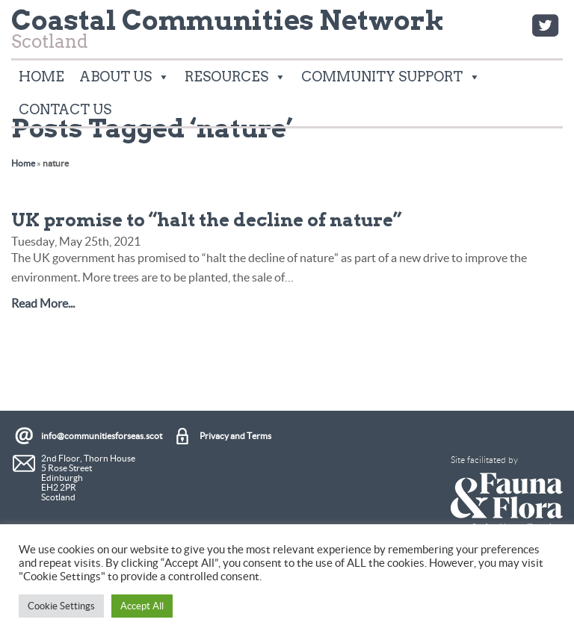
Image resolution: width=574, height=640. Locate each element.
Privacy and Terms (235, 436)
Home (41, 76)
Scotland (227, 32)
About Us (124, 76)
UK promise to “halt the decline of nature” (206, 220)
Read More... (43, 303)
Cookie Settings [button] (61, 606)
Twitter (545, 25)
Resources (235, 76)
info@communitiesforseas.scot (101, 436)
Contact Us (65, 109)
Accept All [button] (142, 606)
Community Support (391, 76)
